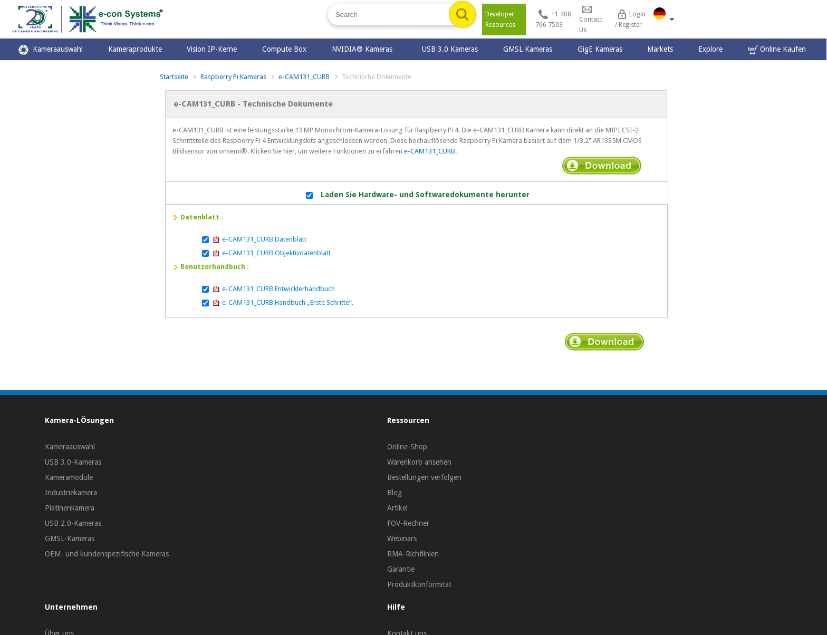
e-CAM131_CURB (304, 77)
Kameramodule (69, 477)
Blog (394, 492)
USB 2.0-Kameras (73, 523)
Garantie (401, 569)
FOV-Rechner (408, 523)
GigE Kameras (600, 49)
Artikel (397, 508)
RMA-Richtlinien (413, 554)
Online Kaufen (777, 50)
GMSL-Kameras (69, 538)
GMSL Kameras (527, 49)
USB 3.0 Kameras (450, 49)
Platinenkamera (69, 508)
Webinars (402, 538)
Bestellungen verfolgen (424, 477)
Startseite (174, 77)
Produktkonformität (419, 584)
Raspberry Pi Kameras (233, 77)
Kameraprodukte (135, 49)
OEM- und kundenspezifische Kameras (107, 554)
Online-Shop (407, 446)
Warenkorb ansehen (419, 462)
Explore (710, 49)
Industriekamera (71, 492)
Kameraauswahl (50, 50)
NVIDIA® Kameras (364, 49)
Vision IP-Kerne (212, 49)
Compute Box (284, 49)
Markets (660, 49)
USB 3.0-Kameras (73, 462)
